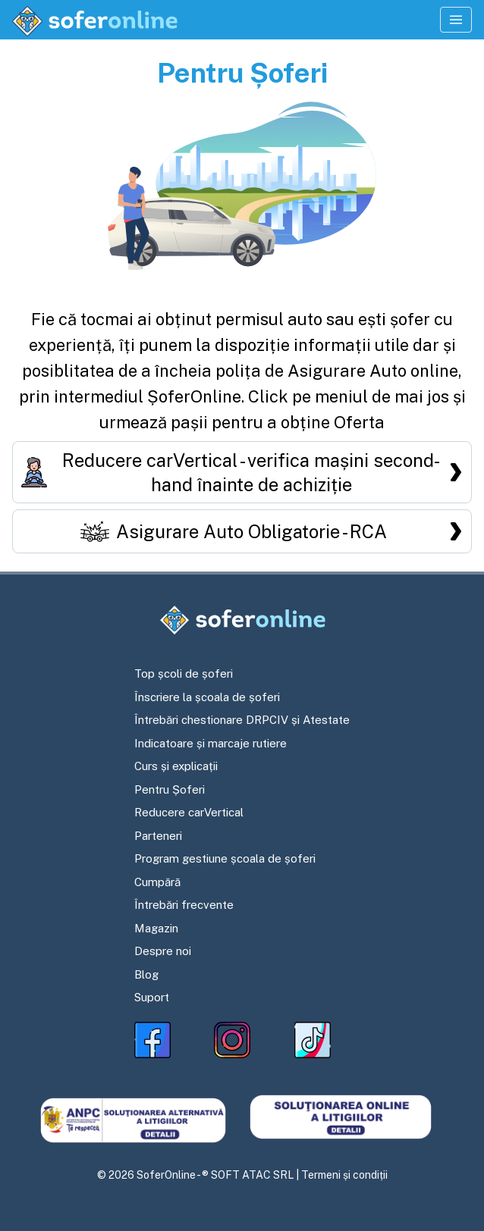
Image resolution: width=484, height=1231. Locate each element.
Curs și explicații (176, 766)
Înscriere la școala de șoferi (207, 697)
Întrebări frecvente (184, 904)
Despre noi (162, 950)
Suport (151, 997)
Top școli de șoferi (183, 673)
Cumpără (157, 881)
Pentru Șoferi (169, 789)
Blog (146, 974)
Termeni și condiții (344, 1175)
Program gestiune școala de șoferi (225, 858)
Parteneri (158, 835)
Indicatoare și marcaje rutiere (210, 743)
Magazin (156, 928)
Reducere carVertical (189, 812)
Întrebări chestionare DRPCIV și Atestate (242, 719)
